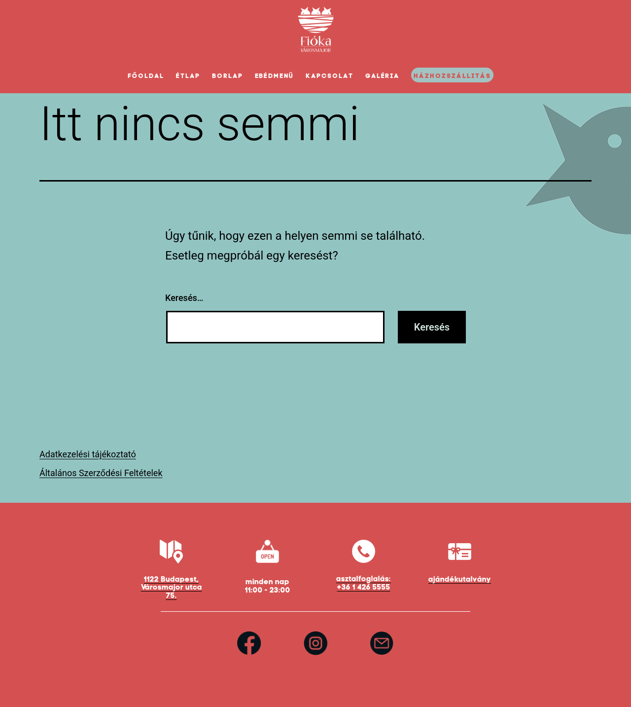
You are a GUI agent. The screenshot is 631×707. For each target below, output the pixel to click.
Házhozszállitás (452, 75)
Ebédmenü (274, 75)
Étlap (188, 75)
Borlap (227, 75)
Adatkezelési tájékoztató (87, 454)
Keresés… (184, 298)
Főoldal (146, 75)
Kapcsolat (329, 75)
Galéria (382, 75)
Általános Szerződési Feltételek (101, 473)
